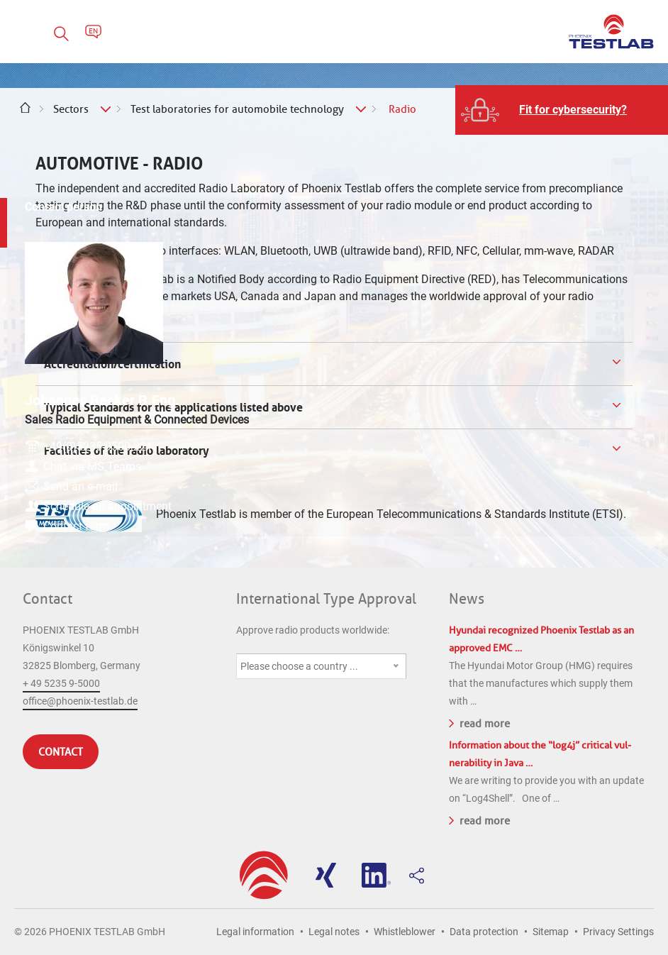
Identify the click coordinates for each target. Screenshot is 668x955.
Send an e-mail (575, 475)
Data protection (484, 931)
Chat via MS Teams (586, 456)
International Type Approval (326, 598)
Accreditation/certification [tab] (111, 364)
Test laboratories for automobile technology (237, 109)
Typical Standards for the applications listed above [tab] (172, 407)
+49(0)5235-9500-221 (592, 436)
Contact (47, 598)
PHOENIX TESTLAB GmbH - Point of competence (611, 31)
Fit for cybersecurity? (573, 109)
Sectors (71, 109)
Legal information (255, 931)
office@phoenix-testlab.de (80, 701)
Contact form (570, 532)
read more (479, 722)
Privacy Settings (618, 931)
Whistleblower (404, 931)
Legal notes (334, 931)
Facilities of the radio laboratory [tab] (125, 450)
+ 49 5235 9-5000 (61, 683)
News (466, 598)
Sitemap (551, 931)
